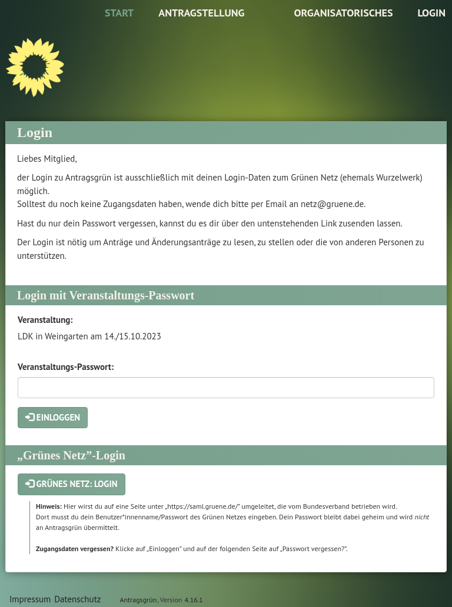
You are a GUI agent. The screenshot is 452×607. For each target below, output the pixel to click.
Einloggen (52, 417)
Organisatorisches (343, 12)
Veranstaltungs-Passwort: (66, 366)
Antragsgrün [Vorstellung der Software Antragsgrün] (138, 599)
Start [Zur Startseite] (119, 12)
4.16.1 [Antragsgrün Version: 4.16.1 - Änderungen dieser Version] (194, 599)
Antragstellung (201, 12)
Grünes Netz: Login (71, 483)
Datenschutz (77, 599)
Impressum (30, 599)
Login (431, 12)
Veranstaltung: (45, 319)
